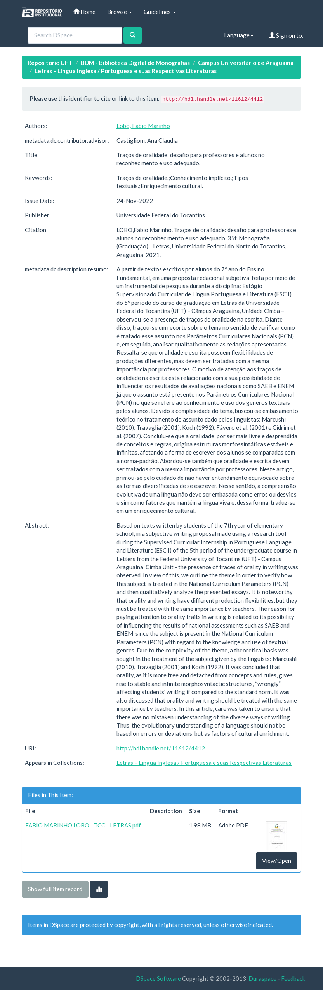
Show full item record (55, 888)
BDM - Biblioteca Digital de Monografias (135, 62)
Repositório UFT (50, 62)
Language (239, 34)
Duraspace (262, 978)
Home (84, 11)
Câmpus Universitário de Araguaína (245, 62)
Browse (119, 11)
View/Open (276, 860)
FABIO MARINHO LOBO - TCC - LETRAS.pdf (83, 825)
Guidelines (160, 11)
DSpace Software (158, 978)
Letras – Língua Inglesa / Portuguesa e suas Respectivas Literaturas (126, 70)
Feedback (293, 978)
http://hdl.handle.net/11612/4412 (160, 748)
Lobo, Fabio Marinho (143, 125)
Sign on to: (286, 35)
